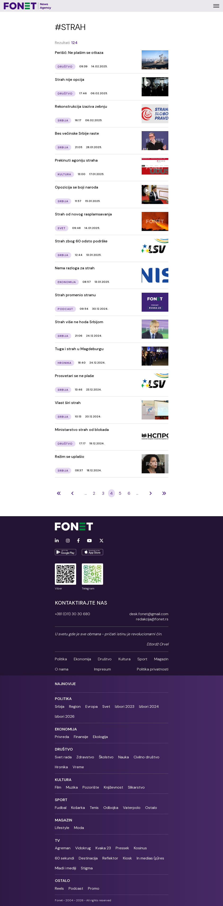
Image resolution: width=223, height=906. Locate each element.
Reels (59, 888)
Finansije (81, 736)
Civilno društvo (146, 757)
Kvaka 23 (103, 848)
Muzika (72, 787)
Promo (93, 888)
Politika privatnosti (152, 669)
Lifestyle (62, 827)
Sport (142, 659)
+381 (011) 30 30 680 (72, 613)
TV (57, 840)
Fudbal (60, 807)
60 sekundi (64, 858)
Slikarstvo (136, 787)
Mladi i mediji (65, 868)
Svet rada (63, 757)
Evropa (91, 706)
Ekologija (100, 736)
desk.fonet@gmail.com (148, 613)
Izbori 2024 (149, 706)
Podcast (76, 888)
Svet (106, 706)
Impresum (102, 669)
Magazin (161, 659)
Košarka (78, 807)
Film (58, 787)
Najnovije (65, 683)
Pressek (122, 848)
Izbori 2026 (64, 716)
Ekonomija (82, 659)
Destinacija (88, 858)
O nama (61, 669)
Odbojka (110, 807)
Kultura (124, 659)
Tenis (94, 807)
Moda (79, 827)
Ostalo (151, 807)
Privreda (62, 736)
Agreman (62, 848)
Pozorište (91, 787)
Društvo (105, 659)
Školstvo (106, 757)
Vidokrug (83, 848)
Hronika (61, 766)
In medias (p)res (150, 858)
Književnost (113, 787)
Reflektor (110, 858)
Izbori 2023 (124, 706)
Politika (61, 659)
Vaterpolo (131, 807)
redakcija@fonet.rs (152, 619)
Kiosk (127, 858)
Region (75, 706)
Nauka (123, 757)
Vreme (78, 766)
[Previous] (59, 493)
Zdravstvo (85, 757)
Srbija (59, 706)
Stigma (87, 868)
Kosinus (140, 848)
